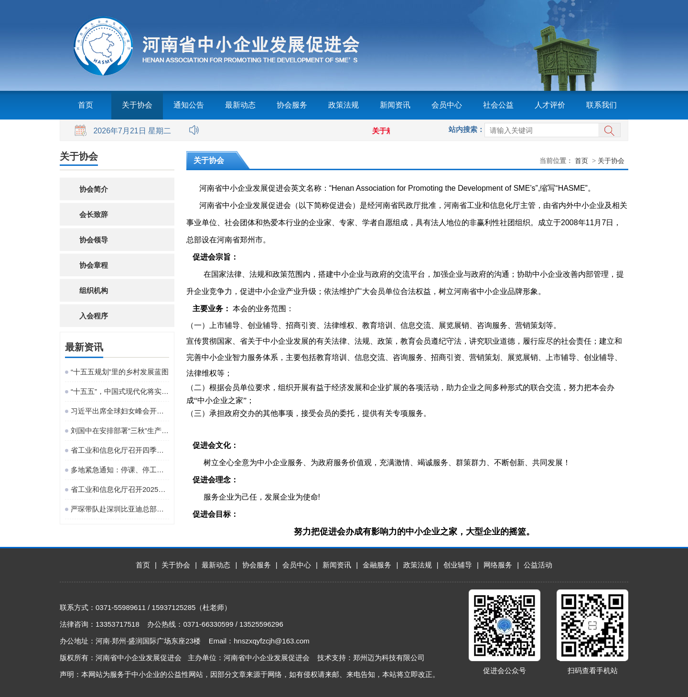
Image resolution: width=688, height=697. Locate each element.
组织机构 (93, 290)
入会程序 (93, 316)
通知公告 (188, 105)
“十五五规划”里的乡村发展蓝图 (120, 372)
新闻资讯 (395, 105)
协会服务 (292, 105)
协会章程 (93, 265)
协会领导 (93, 240)
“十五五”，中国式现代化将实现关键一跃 (120, 391)
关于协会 (137, 105)
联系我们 (601, 105)
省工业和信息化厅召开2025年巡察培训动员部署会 (120, 489)
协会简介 (93, 189)
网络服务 (498, 565)
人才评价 (550, 105)
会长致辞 (93, 214)
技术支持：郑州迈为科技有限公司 (371, 657)
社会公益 (498, 105)
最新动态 (240, 105)
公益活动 (538, 565)
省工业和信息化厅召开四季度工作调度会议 (120, 450)
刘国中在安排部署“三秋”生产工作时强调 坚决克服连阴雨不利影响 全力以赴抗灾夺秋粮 (120, 430)
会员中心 (446, 105)
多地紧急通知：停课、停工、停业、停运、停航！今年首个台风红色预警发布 (120, 470)
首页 (85, 105)
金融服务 (377, 565)
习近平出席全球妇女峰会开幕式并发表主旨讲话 (120, 411)
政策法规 (343, 105)
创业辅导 (457, 565)
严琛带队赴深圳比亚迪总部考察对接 (120, 509)
